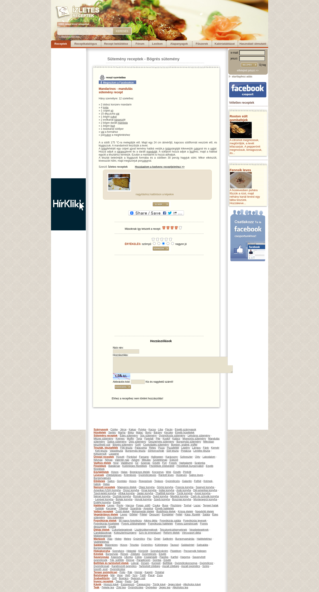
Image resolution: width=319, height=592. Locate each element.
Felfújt (197, 481)
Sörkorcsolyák (156, 450)
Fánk (206, 447)
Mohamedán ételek (143, 511)
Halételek (99, 505)
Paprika (164, 557)
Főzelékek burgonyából (190, 465)
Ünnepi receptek (104, 456)
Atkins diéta (150, 520)
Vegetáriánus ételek (106, 514)
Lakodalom (209, 456)
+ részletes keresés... (70, 36)
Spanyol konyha (205, 487)
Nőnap (108, 459)
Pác (149, 538)
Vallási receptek (103, 511)
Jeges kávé (174, 584)
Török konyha (184, 493)
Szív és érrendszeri (150, 532)
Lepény (185, 447)
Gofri (138, 444)
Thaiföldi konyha (164, 493)
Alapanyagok (179, 43)
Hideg (118, 538)
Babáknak (114, 465)
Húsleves (181, 475)
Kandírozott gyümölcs (124, 566)
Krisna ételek (185, 511)
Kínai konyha (148, 490)
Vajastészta (116, 450)
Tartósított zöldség (149, 566)
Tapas (119, 581)
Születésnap (160, 459)
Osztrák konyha (122, 496)
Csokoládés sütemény (156, 444)
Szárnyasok (101, 429)
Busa (165, 505)
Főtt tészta (126, 447)
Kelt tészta (101, 450)
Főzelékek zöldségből (161, 465)
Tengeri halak (210, 505)
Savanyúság (101, 557)
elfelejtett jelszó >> (247, 70)
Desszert (154, 514)
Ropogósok (145, 481)
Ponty (120, 505)
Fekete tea (108, 587)
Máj (112, 575)
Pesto (128, 581)
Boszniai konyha (181, 499)
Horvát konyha (143, 499)
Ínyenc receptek (103, 581)
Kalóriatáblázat (225, 43)
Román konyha (142, 496)
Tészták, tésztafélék (106, 447)
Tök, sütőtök (117, 560)
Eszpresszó (127, 584)
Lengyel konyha (104, 499)
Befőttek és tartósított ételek (111, 563)
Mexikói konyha (179, 496)
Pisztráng (175, 505)
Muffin (130, 438)
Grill (114, 578)
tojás (106, 107)
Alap (109, 538)
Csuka (156, 505)
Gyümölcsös (172, 481)
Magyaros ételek (126, 487)
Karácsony (171, 456)
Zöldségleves (114, 475)
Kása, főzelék (192, 514)
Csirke (114, 429)
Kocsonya (158, 472)
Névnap (98, 459)
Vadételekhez (101, 541)
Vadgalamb (185, 462)
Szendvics (118, 551)
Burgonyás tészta (135, 450)
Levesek (99, 475)
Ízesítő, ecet (101, 569)
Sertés (112, 432)
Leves (110, 505)
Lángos (196, 447)
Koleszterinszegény (125, 532)
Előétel (133, 514)
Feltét (179, 514)
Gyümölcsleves (147, 475)
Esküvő (174, 459)
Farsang (144, 456)
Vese (120, 575)
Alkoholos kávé (192, 584)
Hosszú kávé (111, 584)
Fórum (140, 43)
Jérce (123, 429)
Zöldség (135, 554)
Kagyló (149, 572)
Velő (127, 575)
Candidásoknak (103, 532)
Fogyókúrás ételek (105, 520)
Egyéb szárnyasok (185, 429)
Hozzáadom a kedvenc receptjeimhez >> (160, 166)
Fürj (164, 462)
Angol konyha (202, 493)
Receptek (61, 43)
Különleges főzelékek (134, 465)
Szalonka (200, 462)
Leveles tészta (201, 450)
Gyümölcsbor (117, 569)
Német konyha (102, 496)
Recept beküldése (116, 43)
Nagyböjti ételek (204, 511)
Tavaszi (174, 544)
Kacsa (152, 429)
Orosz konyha (131, 490)
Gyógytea (151, 587)
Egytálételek (101, 472)
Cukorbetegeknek (122, 529)
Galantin (187, 481)
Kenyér (215, 447)
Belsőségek (101, 575)
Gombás (122, 481)
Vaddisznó (127, 462)
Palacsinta (141, 447)
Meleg (127, 538)
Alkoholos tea (180, 587)
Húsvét (120, 456)
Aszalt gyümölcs (190, 566)
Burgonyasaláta (103, 547)
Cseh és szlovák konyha (205, 496)
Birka (131, 432)
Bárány (158, 432)
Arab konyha (183, 490)
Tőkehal (123, 508)
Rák (130, 572)
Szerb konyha (162, 499)
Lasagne (114, 453)
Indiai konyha (166, 490)
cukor (114, 116)
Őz (136, 462)
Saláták (99, 508)
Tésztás (134, 544)
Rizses (124, 554)
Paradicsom (143, 560)
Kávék (97, 584)
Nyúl (116, 462)
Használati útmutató (253, 43)
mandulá (152, 151)
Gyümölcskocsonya (186, 563)
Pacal (151, 575)
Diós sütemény (137, 441)
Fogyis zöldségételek (133, 523)
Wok (168, 472)
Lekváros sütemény (199, 435)
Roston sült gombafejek (239, 118)
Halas (124, 472)
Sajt (136, 581)
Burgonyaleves (102, 478)
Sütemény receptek (125, 59)
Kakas (132, 429)
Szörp (205, 566)
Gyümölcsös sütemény (172, 435)
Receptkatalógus (85, 43)
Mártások (99, 538)
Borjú (148, 432)
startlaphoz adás (240, 76)
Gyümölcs (139, 538)
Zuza (160, 575)
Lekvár (135, 563)
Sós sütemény (148, 435)
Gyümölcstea (135, 587)
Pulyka (142, 429)
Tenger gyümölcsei (105, 572)
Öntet (157, 538)
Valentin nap (122, 459)
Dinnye (130, 560)
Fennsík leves (240, 170)
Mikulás (146, 459)
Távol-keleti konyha (105, 493)
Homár (138, 572)
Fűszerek (202, 43)
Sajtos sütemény (117, 441)
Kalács (176, 438)
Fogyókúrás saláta (170, 520)
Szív (134, 575)
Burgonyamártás (184, 538)
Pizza (161, 447)
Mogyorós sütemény (194, 438)
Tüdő (143, 575)
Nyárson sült (138, 578)
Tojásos (158, 481)
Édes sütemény (129, 435)
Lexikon (157, 43)
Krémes (120, 438)
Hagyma (185, 557)
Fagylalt (149, 438)
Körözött (143, 551)
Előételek (99, 481)
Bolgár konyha (124, 499)
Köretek (98, 554)
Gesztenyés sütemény (161, 441)
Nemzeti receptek (104, 487)
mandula (123, 122)
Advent (135, 459)
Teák (96, 587)
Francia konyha (184, 487)
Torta (139, 438)
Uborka (128, 557)
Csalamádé (150, 557)
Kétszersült (100, 453)
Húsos (115, 472)
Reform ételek (172, 532)
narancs (119, 119)
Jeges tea (164, 587)
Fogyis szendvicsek (186, 523)
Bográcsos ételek (140, 472)
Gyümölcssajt (101, 566)
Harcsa (130, 505)
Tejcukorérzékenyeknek (173, 529)
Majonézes (111, 544)
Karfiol (174, 557)
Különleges (161, 544)
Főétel (143, 514)
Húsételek (100, 432)
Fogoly (173, 462)
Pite (158, 438)
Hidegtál (131, 551)
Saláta (206, 514)
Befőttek (167, 563)
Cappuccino (143, 584)
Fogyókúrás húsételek (106, 523)
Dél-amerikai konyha (205, 490)
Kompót (156, 563)
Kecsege (111, 508)
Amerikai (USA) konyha (107, 490)
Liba (160, 429)
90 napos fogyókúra (130, 520)
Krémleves (130, 475)
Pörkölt (187, 472)
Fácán (168, 429)
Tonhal (187, 505)
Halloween (157, 456)
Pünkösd (132, 456)
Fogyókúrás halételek (160, 523)
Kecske (168, 432)
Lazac (197, 505)
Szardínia (135, 508)
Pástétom (176, 551)
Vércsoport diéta (191, 532)
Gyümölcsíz (206, 563)
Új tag (262, 64)
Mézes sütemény (103, 438)
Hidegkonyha (102, 551)
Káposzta (116, 557)
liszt (113, 125)
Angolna (148, 508)
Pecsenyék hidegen (195, 551)
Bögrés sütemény (163, 59)
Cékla (138, 557)
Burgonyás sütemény (189, 441)
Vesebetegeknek (199, 529)
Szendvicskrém (159, 551)
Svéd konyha (160, 496)
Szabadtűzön (102, 578)
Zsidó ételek (123, 511)
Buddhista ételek (166, 511)
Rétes (152, 447)
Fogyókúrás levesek (195, 520)
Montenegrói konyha (205, 499)
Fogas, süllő (143, 505)
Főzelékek (100, 465)
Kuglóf (166, 438)
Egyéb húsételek (185, 432)
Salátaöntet (187, 544)
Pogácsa (186, 450)
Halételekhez (204, 538)
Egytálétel (168, 514)
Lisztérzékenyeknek (146, 529)
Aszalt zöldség (170, 566)
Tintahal (159, 572)
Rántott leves (166, 475)
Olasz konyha (147, 487)
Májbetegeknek (102, 535)
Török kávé (159, 584)
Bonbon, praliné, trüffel (184, 444)
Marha (122, 432)
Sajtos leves (196, 475)
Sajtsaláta (202, 544)
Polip (122, 572)
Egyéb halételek (164, 508)
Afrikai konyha (126, 493)
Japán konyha (145, 493)
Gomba (157, 560)
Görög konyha (165, 487)
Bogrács (124, 578)
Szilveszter (186, 456)
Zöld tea (121, 587)
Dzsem (145, 563)
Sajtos (110, 481)
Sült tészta (172, 450)
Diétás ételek (101, 529)
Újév (197, 456)
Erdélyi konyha (102, 502)
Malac (139, 432)
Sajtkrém (168, 538)
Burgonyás (112, 554)
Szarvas (145, 462)
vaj (117, 113)
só (112, 110)
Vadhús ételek (102, 462)
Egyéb (156, 462)
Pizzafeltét (173, 447)
